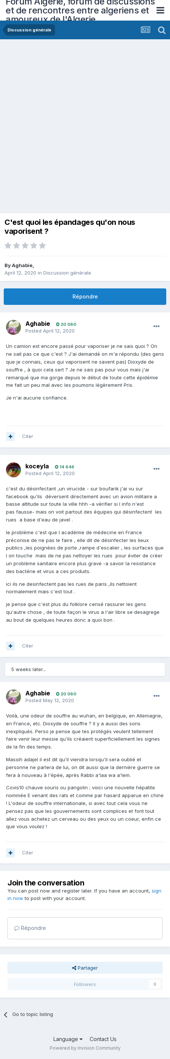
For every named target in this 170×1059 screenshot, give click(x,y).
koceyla (37, 466)
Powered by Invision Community (85, 1048)
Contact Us (103, 1039)
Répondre (85, 296)
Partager (85, 967)
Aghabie (22, 265)
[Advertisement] (85, 128)
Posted (50, 331)
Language (68, 1039)
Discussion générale (67, 273)
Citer (27, 436)
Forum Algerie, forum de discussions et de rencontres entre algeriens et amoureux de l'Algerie (80, 10)
